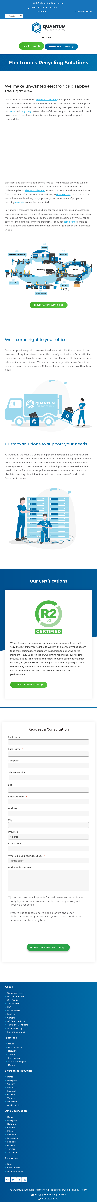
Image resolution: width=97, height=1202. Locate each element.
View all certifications (30, 683)
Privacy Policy (78, 1188)
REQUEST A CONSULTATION (47, 303)
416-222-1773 (37, 7)
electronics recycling (47, 98)
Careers (11, 1016)
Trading (11, 1053)
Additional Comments (20, 866)
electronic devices (35, 189)
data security (63, 193)
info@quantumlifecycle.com (48, 3)
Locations (42, 11)
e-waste (19, 201)
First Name (15, 736)
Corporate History (15, 991)
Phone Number (17, 771)
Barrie (10, 1075)
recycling (26, 110)
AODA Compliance (16, 1020)
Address (12, 807)
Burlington (12, 1122)
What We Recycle (17, 1060)
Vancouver (12, 1100)
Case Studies (13, 1166)
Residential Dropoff (60, 45)
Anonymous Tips (15, 1027)
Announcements (15, 1169)
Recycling (12, 1049)
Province (13, 831)
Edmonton (12, 1086)
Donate (11, 1063)
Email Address (17, 795)
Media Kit (11, 1012)
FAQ (9, 1005)
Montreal (11, 1089)
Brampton (12, 1078)
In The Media (13, 1009)
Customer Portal (83, 11)
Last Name (15, 748)
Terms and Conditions (17, 1023)
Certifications (13, 998)
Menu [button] (48, 37)
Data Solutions (15, 1045)
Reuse (11, 1042)
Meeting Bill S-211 (16, 1030)
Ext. (10, 784)
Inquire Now (29, 45)
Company (13, 759)
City (10, 819)
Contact (54, 7)
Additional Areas (15, 1103)
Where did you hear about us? (26, 855)
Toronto (11, 1096)
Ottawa (11, 1093)
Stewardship (14, 1056)
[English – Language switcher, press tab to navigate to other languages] (14, 16)
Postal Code (15, 842)
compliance (70, 220)
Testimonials (13, 1002)
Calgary (11, 1082)
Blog (9, 1162)
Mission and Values (16, 995)
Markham (11, 1133)
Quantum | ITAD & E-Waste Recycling (48, 27)
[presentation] (31, 930)
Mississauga (13, 1136)
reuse (12, 110)
